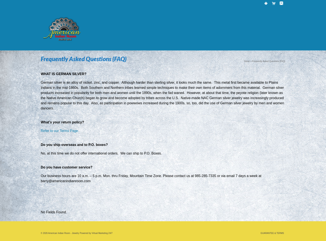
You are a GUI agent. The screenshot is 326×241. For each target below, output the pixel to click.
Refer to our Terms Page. (60, 131)
